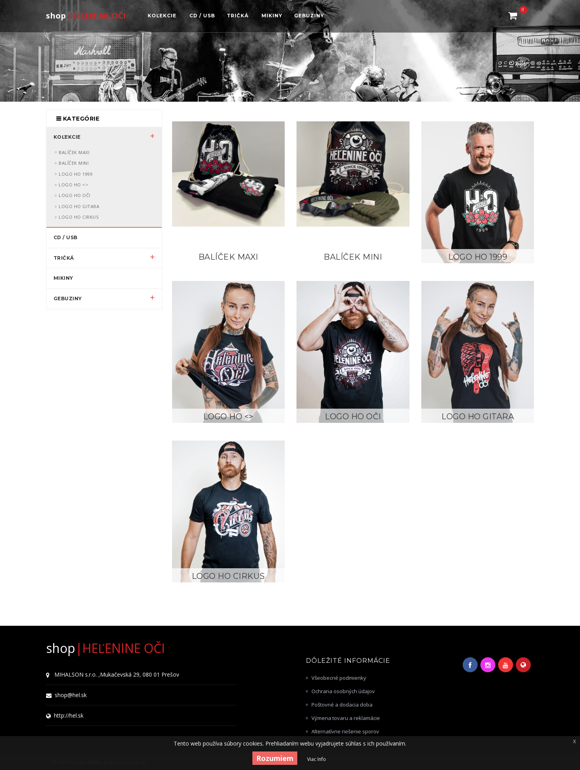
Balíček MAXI (228, 257)
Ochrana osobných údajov (343, 691)
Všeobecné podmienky (338, 677)
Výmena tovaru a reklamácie (345, 718)
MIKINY (63, 278)
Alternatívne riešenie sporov (345, 731)
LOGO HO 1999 (477, 257)
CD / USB (66, 237)
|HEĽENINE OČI (86, 15)
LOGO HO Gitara (477, 417)
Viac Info (316, 759)
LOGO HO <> (228, 417)
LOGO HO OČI (353, 417)
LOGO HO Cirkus (228, 576)
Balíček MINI (353, 257)
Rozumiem (274, 758)
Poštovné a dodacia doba (341, 704)
